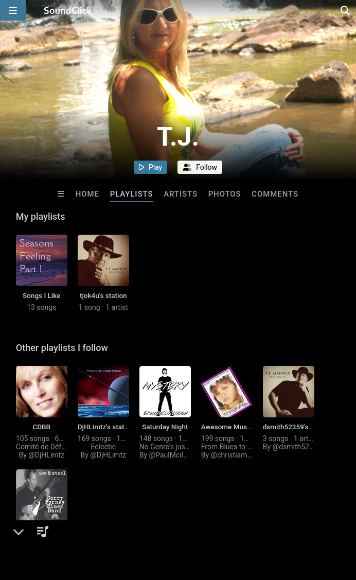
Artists (181, 194)
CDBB (41, 427)
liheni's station (42, 530)
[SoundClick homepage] (68, 10)
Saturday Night (165, 427)
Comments (275, 194)
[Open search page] (345, 10)
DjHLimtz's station (106, 427)
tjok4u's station (103, 295)
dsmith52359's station (297, 427)
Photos (224, 194)
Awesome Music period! (238, 427)
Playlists (131, 194)
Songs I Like (41, 295)
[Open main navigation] (13, 10)
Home (87, 194)
